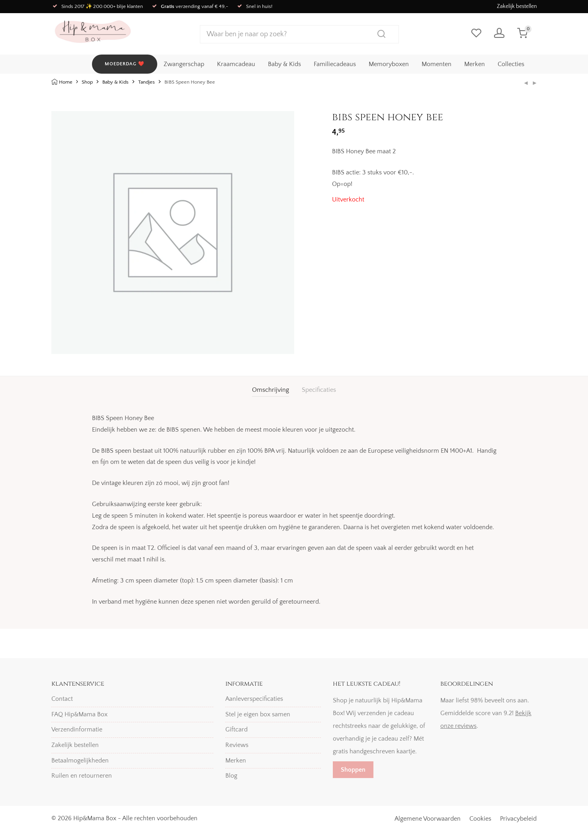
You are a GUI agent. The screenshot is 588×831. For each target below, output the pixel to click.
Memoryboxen (389, 64)
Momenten (436, 64)
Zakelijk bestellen (517, 6)
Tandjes (146, 82)
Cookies (480, 818)
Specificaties (319, 389)
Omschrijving (270, 389)
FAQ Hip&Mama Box (79, 714)
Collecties (511, 64)
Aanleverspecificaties (254, 698)
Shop (87, 82)
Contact (62, 698)
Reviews (236, 745)
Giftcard (236, 729)
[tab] (270, 390)
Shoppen (353, 769)
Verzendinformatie (76, 729)
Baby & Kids (284, 64)
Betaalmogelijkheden (80, 760)
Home (65, 82)
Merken (474, 64)
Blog (231, 775)
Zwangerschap (184, 64)
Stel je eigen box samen (257, 714)
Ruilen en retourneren (81, 775)
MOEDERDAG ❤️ (125, 63)
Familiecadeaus (335, 64)
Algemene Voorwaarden (428, 818)
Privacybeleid (518, 818)
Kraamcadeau (236, 64)
